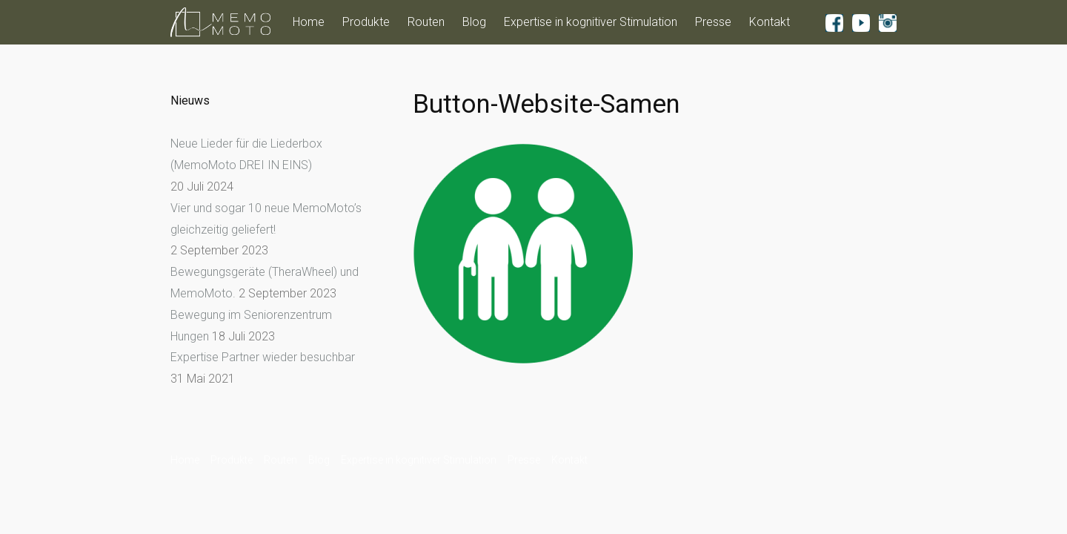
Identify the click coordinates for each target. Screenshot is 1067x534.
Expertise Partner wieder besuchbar (262, 357)
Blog (474, 22)
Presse (713, 22)
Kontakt (769, 22)
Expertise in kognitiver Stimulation (590, 22)
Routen (426, 22)
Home (309, 22)
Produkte (366, 22)
